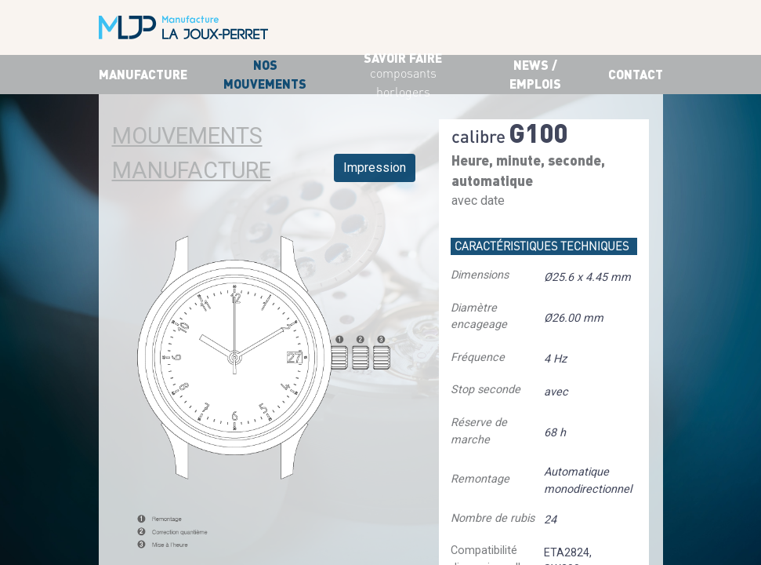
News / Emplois (535, 74)
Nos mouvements (264, 74)
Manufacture (143, 74)
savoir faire (402, 75)
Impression (374, 167)
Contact (635, 74)
